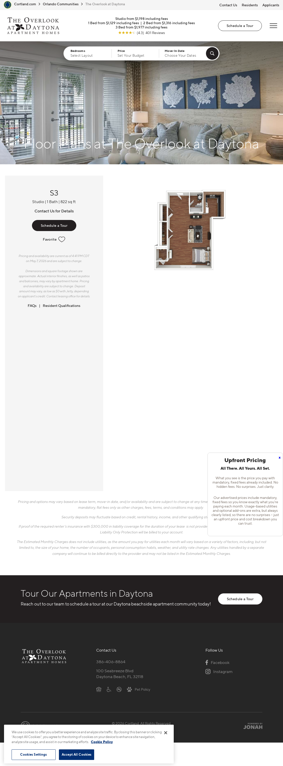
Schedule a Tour (240, 25)
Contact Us (228, 5)
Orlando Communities (61, 4)
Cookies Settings (33, 754)
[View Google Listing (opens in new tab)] (141, 32)
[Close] (165, 732)
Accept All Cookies (76, 754)
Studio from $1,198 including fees (141, 18)
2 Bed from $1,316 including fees (169, 23)
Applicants (270, 5)
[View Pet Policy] (138, 689)
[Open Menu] (273, 25)
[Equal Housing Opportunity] (98, 689)
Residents (250, 5)
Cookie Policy (102, 742)
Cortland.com (25, 4)
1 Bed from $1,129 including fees (113, 23)
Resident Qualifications (61, 305)
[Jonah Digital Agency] (250, 726)
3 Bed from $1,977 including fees (141, 27)
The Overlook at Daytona (105, 4)
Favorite (54, 239)
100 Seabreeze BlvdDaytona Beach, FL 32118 (119, 673)
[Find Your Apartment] (212, 53)
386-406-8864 (110, 661)
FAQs (32, 305)
